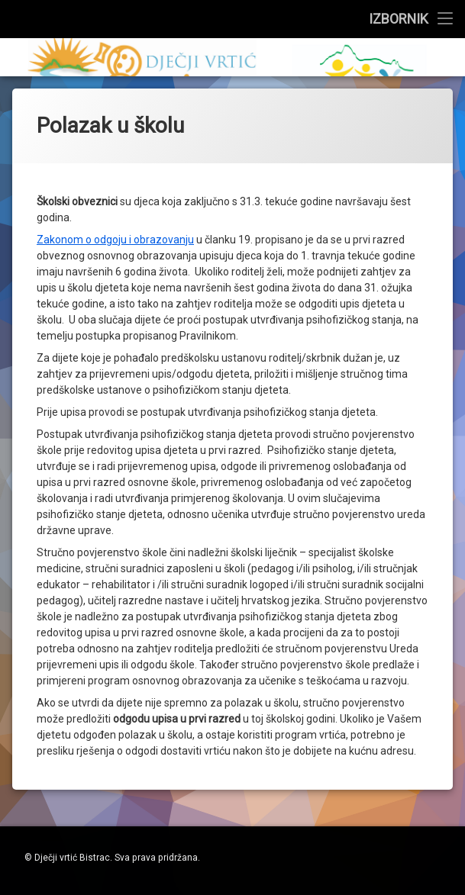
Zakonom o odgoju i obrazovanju (115, 76)
